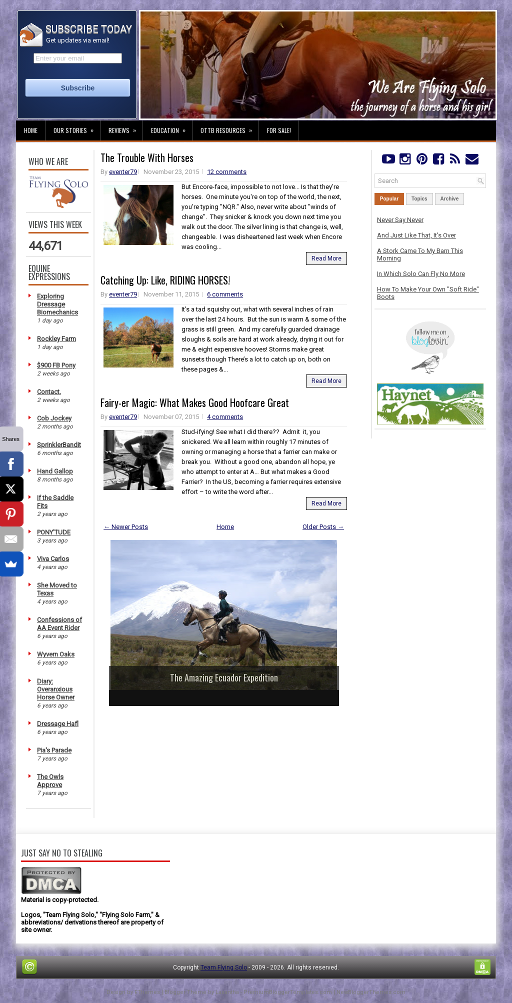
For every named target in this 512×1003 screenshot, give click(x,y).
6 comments (225, 294)
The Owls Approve (50, 780)
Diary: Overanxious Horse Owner (55, 689)
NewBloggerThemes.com (371, 992)
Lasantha (227, 992)
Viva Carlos (53, 558)
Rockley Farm (56, 338)
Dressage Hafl (57, 724)
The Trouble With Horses (147, 157)
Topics (419, 199)
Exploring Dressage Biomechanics (57, 304)
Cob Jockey (54, 418)
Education (171, 127)
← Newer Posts (126, 526)
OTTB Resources (229, 127)
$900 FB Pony (56, 365)
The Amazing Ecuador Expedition (224, 677)
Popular (389, 199)
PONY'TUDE (53, 532)
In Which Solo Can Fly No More (421, 274)
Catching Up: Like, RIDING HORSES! (165, 280)
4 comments (225, 416)
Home (31, 130)
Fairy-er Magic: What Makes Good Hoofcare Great (194, 403)
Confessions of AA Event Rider (59, 624)
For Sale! (279, 130)
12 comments (226, 172)
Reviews (125, 127)
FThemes (147, 992)
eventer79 (123, 172)
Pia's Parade (54, 750)
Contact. (49, 392)
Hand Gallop (55, 471)
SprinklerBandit (59, 444)
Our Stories (77, 127)
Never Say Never (400, 220)
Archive (449, 199)
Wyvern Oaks (55, 654)
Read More (327, 258)
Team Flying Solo (223, 967)
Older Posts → (323, 526)
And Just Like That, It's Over (416, 235)
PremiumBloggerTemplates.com (288, 992)
